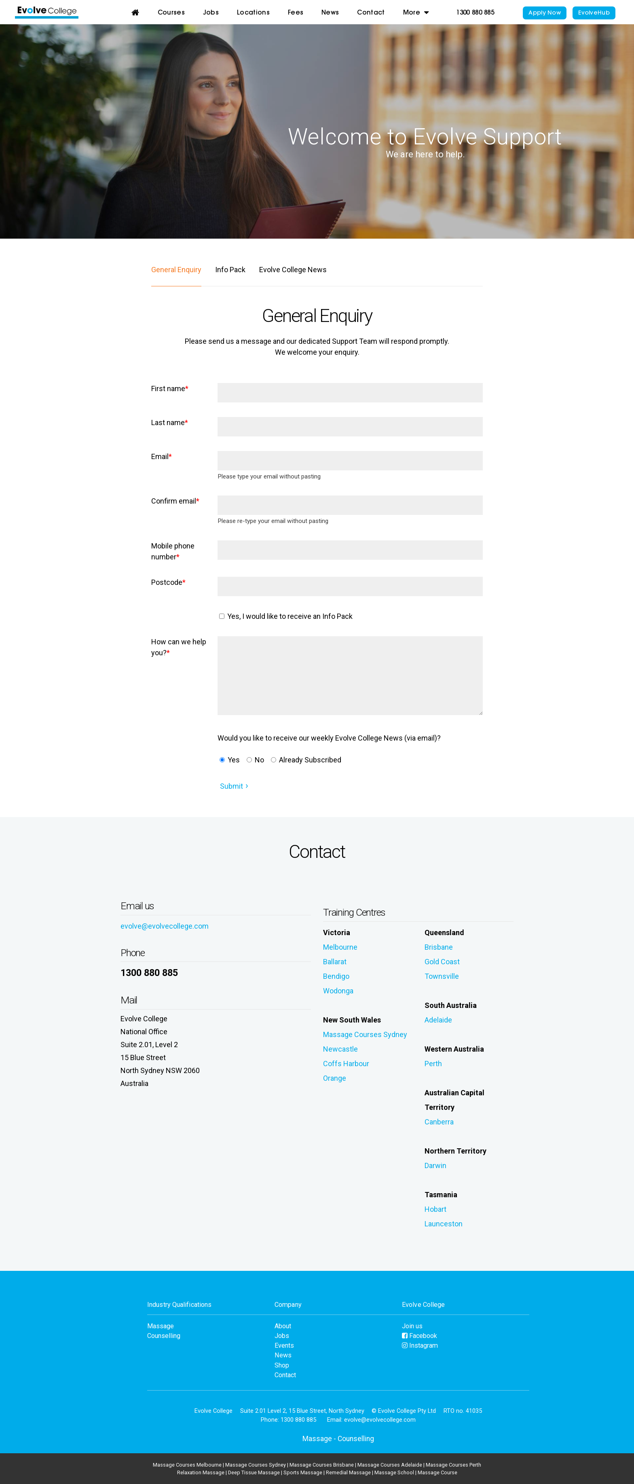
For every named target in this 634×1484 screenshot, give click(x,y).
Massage (160, 1326)
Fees (295, 13)
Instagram (420, 1345)
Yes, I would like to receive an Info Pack (286, 616)
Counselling (163, 1336)
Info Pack (230, 269)
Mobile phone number (172, 551)
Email (161, 456)
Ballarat (335, 961)
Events (284, 1345)
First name (169, 388)
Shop (282, 1365)
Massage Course (437, 1472)
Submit (231, 786)
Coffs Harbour (346, 1063)
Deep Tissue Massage (254, 1472)
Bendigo (336, 976)
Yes (230, 760)
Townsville (442, 976)
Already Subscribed (306, 760)
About (283, 1326)
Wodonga (338, 991)
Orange (334, 1078)
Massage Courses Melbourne (187, 1465)
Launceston (444, 1223)
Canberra (439, 1122)
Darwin (435, 1165)
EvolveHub (594, 13)
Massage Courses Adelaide (389, 1465)
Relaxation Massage (200, 1472)
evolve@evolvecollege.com (164, 926)
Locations (253, 13)
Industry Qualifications (179, 1304)
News (330, 13)
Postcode (168, 582)
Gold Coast (442, 961)
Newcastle (340, 1049)
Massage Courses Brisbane (322, 1465)
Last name (169, 422)
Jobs (211, 13)
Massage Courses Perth (453, 1465)
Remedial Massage (348, 1472)
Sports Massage (302, 1472)
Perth (433, 1063)
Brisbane (439, 947)
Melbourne (340, 947)
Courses (171, 13)
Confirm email (175, 501)
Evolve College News (293, 269)
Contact (371, 13)
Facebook (419, 1336)
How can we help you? (178, 647)
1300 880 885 (475, 13)
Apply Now (544, 13)
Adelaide (438, 1020)
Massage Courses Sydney (365, 1034)
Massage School (394, 1472)
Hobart (435, 1209)
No (255, 760)
